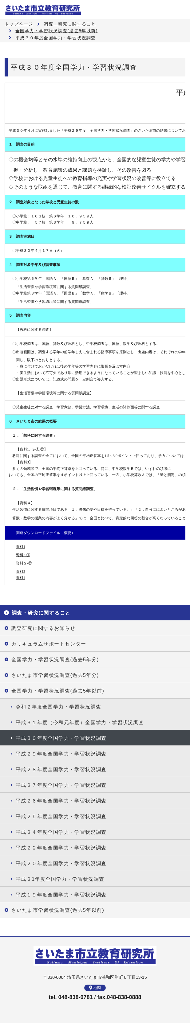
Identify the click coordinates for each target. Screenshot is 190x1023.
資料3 (20, 571)
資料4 (20, 578)
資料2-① (23, 555)
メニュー (181, 9)
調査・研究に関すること (70, 23)
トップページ (19, 23)
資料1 (20, 547)
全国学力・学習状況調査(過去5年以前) (56, 30)
